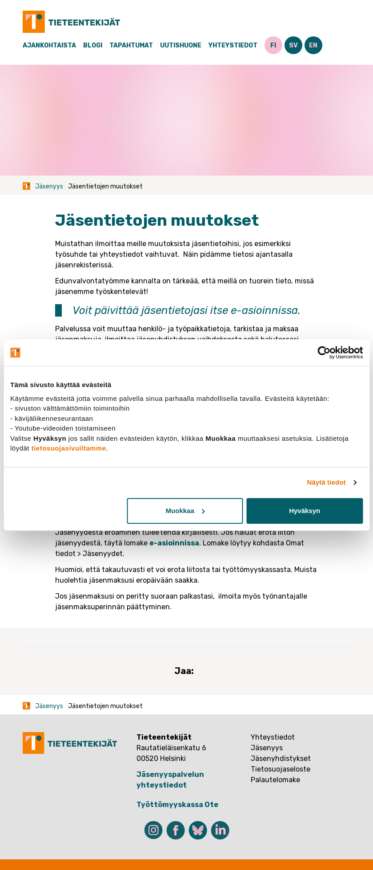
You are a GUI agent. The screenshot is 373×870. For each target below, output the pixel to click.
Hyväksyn (304, 510)
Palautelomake (275, 780)
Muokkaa (185, 510)
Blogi (92, 45)
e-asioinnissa (264, 310)
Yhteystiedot (233, 45)
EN (313, 45)
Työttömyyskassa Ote (177, 804)
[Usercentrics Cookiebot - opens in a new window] (324, 352)
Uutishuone (180, 45)
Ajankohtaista (49, 45)
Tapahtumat (131, 45)
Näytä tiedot (326, 482)
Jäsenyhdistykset (281, 758)
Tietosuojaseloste (280, 769)
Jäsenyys (49, 186)
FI (273, 45)
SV (293, 45)
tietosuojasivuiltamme (69, 448)
